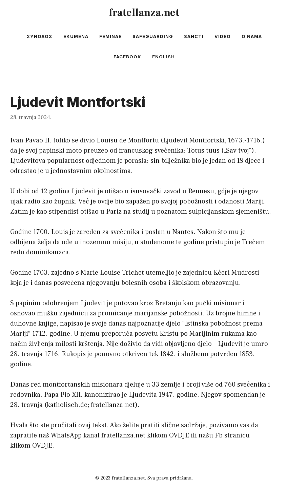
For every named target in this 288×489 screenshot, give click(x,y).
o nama (252, 36)
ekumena (75, 36)
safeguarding (152, 36)
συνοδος (39, 36)
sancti (194, 36)
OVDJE (179, 435)
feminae (110, 36)
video (222, 36)
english (163, 56)
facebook (127, 56)
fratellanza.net (144, 12)
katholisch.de (67, 404)
